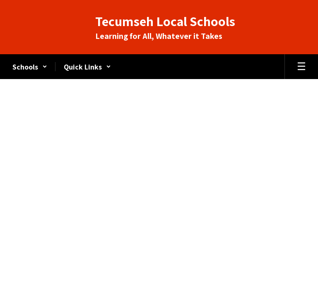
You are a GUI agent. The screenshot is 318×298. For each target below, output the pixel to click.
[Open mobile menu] (301, 66)
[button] (29, 66)
